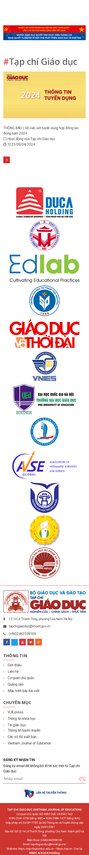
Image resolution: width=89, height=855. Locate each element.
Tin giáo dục (14, 725)
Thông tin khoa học (19, 718)
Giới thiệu (12, 665)
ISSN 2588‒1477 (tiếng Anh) (63, 818)
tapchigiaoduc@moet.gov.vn (29, 626)
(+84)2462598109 (22, 634)
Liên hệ (10, 671)
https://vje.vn (64, 848)
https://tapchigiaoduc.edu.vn (36, 848)
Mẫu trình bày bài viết (21, 691)
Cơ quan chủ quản (18, 678)
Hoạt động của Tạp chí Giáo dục (29, 139)
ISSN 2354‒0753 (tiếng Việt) (26, 818)
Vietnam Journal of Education (27, 743)
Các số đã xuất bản (19, 737)
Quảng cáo (13, 684)
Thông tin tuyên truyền (21, 730)
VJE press (13, 712)
